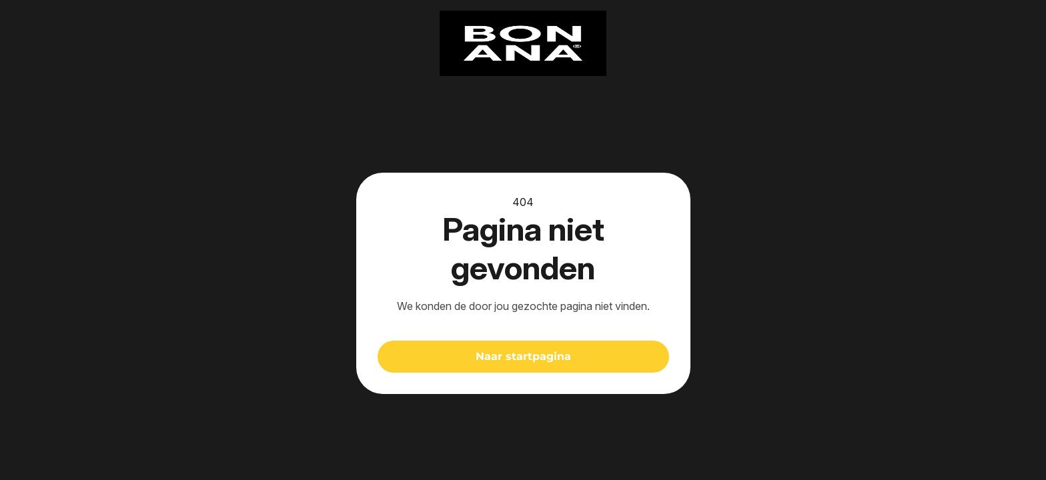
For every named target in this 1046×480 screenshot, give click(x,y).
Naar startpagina (523, 356)
